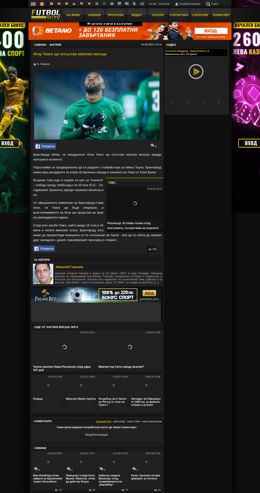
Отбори (158, 14)
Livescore (200, 14)
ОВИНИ (40, 448)
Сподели (45, 146)
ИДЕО (171, 44)
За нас (153, 3)
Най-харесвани (152, 421)
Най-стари (133, 421)
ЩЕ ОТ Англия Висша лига (56, 327)
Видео (137, 14)
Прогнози (116, 14)
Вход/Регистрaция (97, 434)
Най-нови (119, 421)
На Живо (73, 14)
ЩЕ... (112, 182)
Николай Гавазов (69, 267)
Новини (94, 14)
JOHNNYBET (221, 14)
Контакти (164, 3)
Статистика (179, 14)
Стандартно (103, 421)
